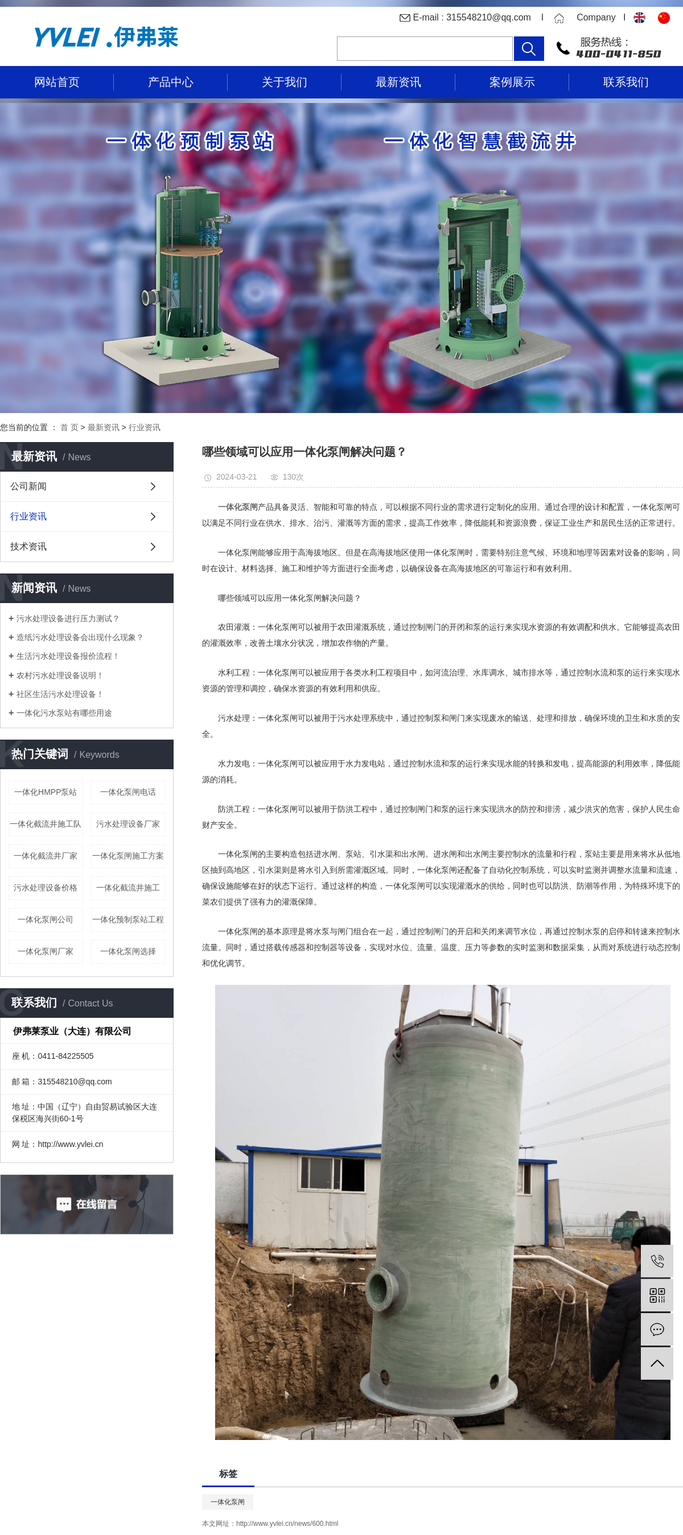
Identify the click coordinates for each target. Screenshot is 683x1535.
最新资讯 (398, 82)
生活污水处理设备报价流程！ (68, 656)
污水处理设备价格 (45, 887)
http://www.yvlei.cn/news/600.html (287, 1524)
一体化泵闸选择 (128, 951)
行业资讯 (145, 427)
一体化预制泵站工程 (128, 919)
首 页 (69, 427)
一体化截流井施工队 (45, 823)
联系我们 (626, 82)
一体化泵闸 (228, 1502)
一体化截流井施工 (128, 887)
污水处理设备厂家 (128, 823)
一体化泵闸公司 (45, 919)
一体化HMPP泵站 (45, 792)
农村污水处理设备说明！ (60, 675)
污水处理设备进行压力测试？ (68, 618)
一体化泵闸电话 (128, 792)
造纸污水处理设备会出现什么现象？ (80, 637)
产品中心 (171, 82)
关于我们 (284, 82)
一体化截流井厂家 (45, 855)
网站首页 (57, 82)
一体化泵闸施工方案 (128, 855)
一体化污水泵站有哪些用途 (64, 712)
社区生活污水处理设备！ (60, 694)
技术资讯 (28, 546)
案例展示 (512, 82)
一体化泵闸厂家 (45, 951)
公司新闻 (28, 486)
